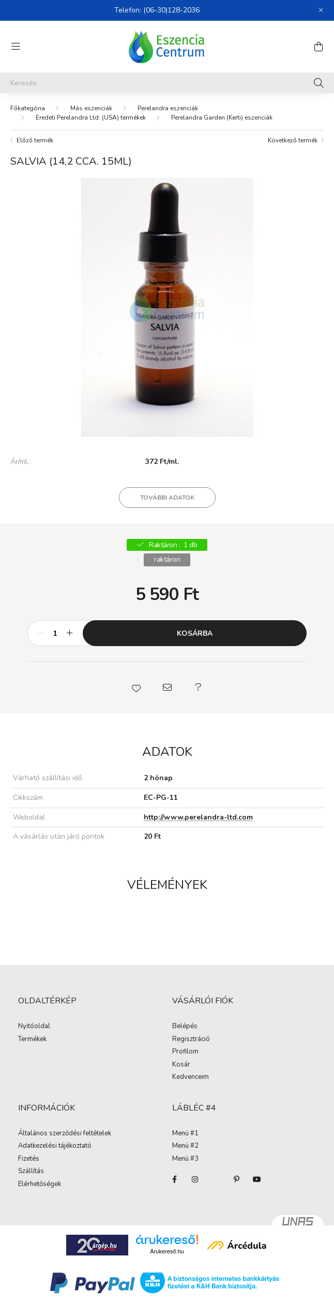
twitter (215, 1179)
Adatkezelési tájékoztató (55, 1146)
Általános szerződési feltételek (64, 1134)
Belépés (185, 1026)
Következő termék (292, 140)
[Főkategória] (27, 108)
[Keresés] (167, 82)
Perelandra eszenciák (168, 108)
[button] (136, 687)
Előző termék (35, 140)
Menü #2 (185, 1146)
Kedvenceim (190, 1077)
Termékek (32, 1039)
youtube (257, 1179)
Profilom (185, 1052)
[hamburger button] (15, 46)
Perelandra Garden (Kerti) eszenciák (221, 117)
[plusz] (69, 633)
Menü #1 (185, 1134)
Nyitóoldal (34, 1026)
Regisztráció (191, 1039)
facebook (174, 1179)
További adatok (167, 497)
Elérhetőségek (39, 1184)
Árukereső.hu (167, 1251)
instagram (195, 1179)
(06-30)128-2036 (171, 10)
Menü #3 (185, 1159)
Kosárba (194, 633)
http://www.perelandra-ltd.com (198, 817)
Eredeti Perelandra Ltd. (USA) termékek (91, 117)
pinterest (236, 1179)
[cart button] (318, 46)
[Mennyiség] (55, 633)
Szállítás (31, 1171)
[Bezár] (321, 10)
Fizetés (28, 1159)
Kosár (181, 1065)
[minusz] (41, 633)
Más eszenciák (91, 108)
